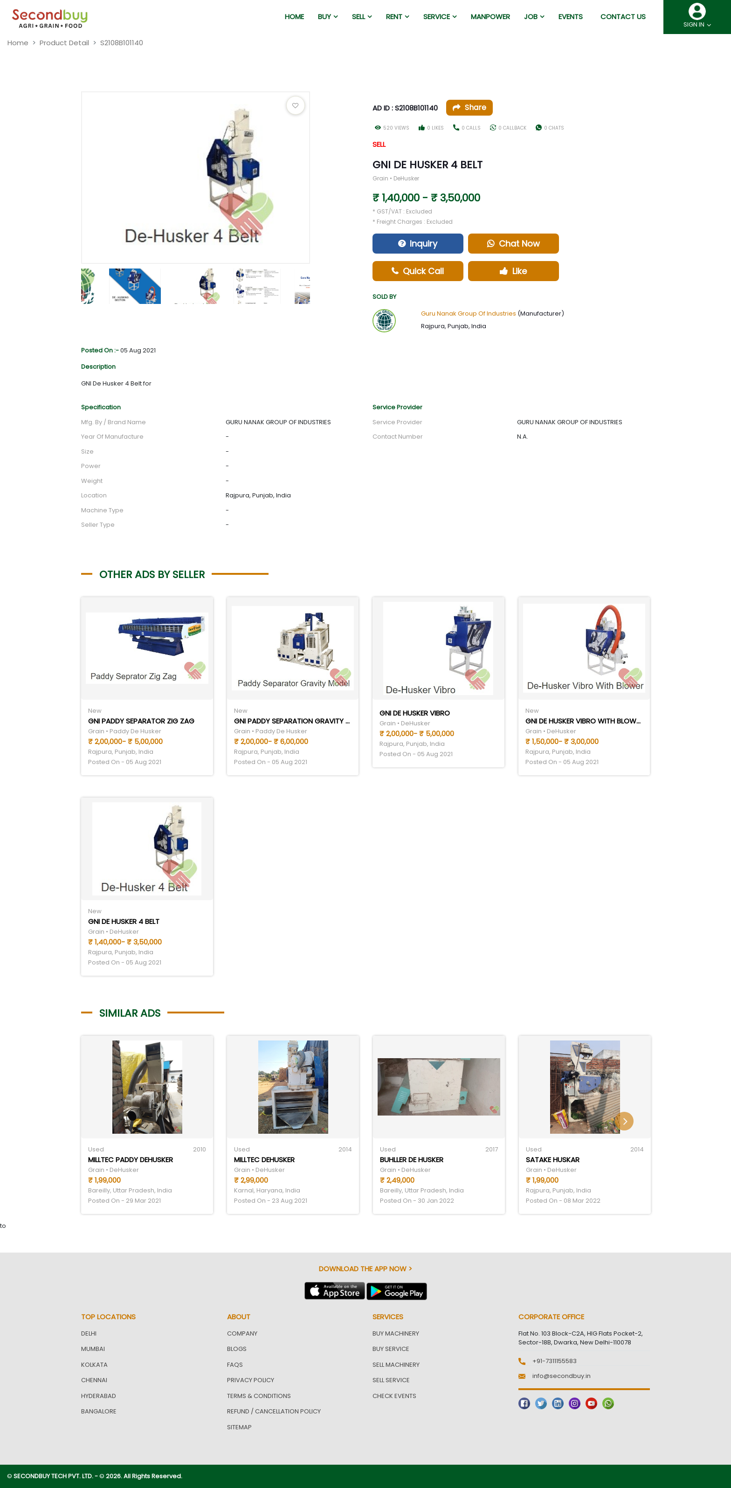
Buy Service (390, 1348)
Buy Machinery (395, 1333)
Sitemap (239, 1427)
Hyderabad (98, 1396)
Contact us (623, 16)
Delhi (89, 1333)
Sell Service (391, 1380)
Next (317, 284)
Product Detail (64, 43)
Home (17, 43)
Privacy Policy (250, 1380)
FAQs (235, 1364)
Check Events (394, 1396)
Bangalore (99, 1411)
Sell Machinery (396, 1364)
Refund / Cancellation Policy (274, 1411)
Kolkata (94, 1364)
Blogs (237, 1348)
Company (242, 1333)
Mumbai (93, 1348)
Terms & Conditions (259, 1396)
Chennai (94, 1380)
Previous (74, 284)
